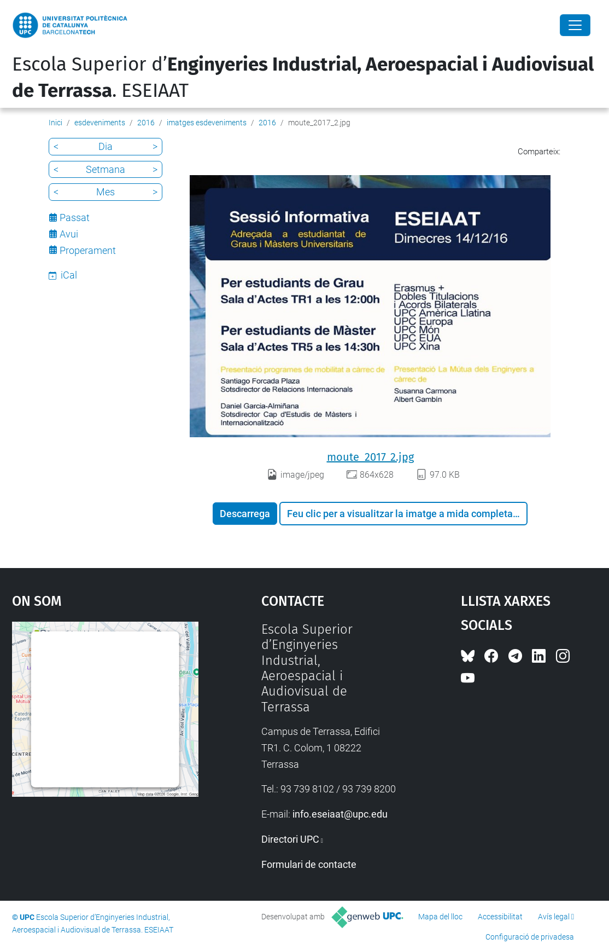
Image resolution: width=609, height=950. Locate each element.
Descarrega (245, 513)
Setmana (105, 169)
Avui (69, 234)
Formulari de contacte (308, 864)
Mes (105, 192)
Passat (75, 217)
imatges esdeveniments (207, 122)
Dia (105, 146)
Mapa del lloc (440, 916)
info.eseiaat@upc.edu (340, 814)
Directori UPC (290, 839)
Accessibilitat (500, 916)
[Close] (575, 25)
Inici (55, 122)
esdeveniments (99, 122)
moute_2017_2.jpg (370, 457)
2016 (146, 122)
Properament (88, 250)
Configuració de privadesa (529, 936)
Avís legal (554, 916)
